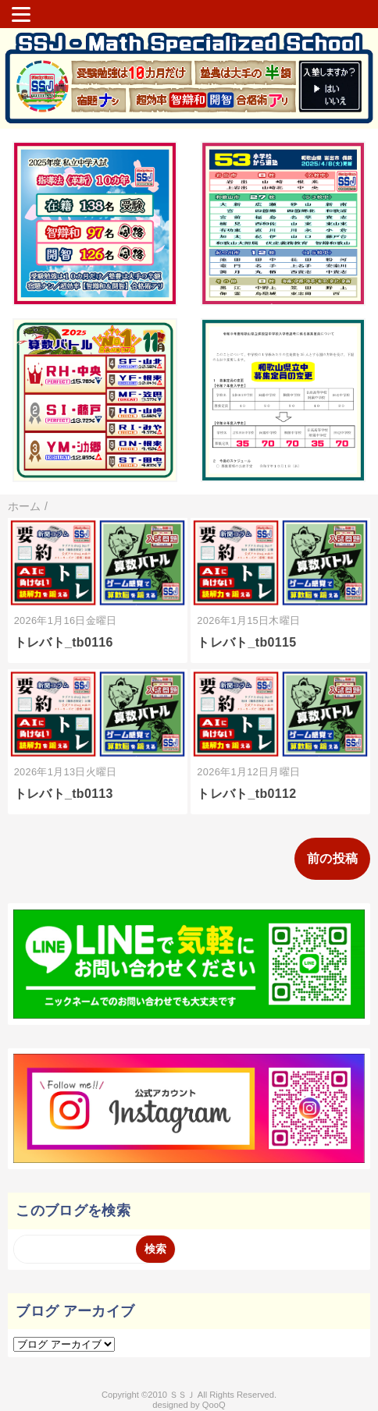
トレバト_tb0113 (63, 793)
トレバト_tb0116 (63, 642)
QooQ (214, 1404)
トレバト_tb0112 (246, 793)
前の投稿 (332, 858)
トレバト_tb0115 (246, 642)
